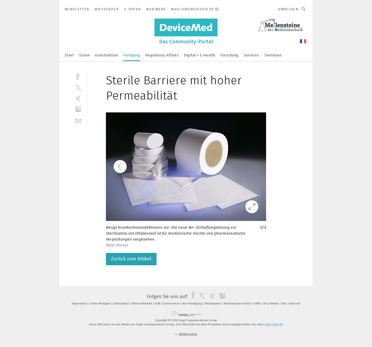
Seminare (273, 55)
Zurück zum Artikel (131, 259)
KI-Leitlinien (272, 303)
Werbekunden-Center (238, 303)
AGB (158, 303)
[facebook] (78, 76)
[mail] (78, 120)
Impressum (79, 303)
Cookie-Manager (100, 303)
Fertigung (131, 55)
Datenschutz (121, 303)
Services (251, 55)
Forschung (229, 55)
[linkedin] (78, 109)
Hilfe (258, 303)
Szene (84, 55)
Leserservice (171, 303)
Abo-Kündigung (192, 303)
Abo (285, 303)
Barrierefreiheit (142, 303)
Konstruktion (106, 55)
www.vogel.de (274, 324)
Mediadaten (213, 303)
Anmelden (288, 9)
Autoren (295, 303)
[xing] (78, 98)
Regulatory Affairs (162, 55)
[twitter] (78, 87)
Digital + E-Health (199, 55)
